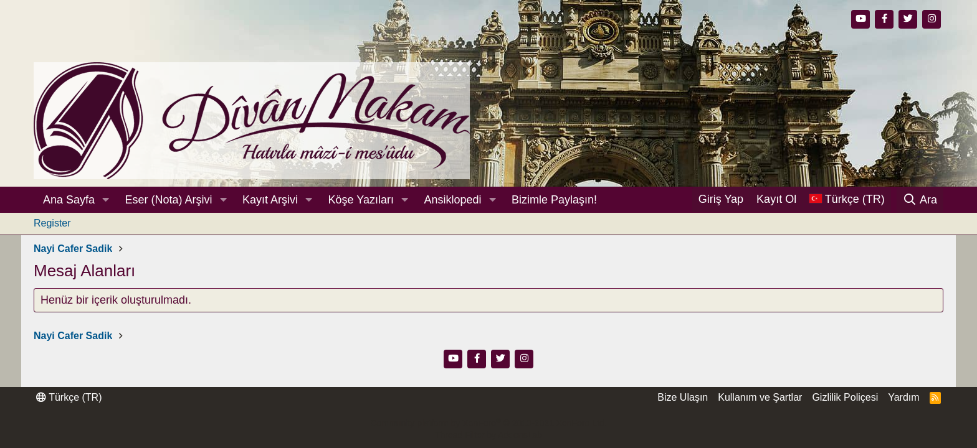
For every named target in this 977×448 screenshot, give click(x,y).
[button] (106, 200)
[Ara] (920, 200)
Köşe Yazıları (361, 200)
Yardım (903, 397)
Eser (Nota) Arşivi (168, 200)
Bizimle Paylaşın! (554, 200)
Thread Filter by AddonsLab (488, 435)
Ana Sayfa (69, 200)
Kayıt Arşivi (270, 200)
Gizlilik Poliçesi (845, 397)
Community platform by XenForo (488, 423)
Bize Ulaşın (682, 397)
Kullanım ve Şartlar (760, 397)
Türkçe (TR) (69, 397)
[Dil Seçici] (847, 199)
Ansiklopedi (452, 200)
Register (52, 223)
